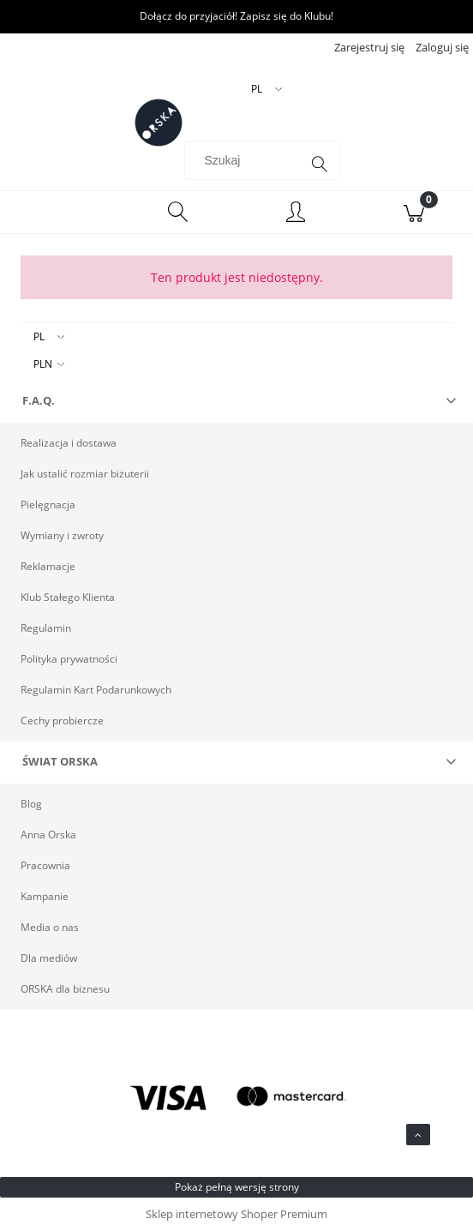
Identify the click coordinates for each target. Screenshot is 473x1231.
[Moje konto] (295, 214)
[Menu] (59, 212)
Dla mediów (49, 958)
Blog (31, 803)
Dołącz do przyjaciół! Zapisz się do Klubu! (236, 16)
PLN (42, 364)
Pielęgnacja (48, 504)
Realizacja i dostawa (69, 442)
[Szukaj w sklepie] (245, 160)
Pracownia (45, 865)
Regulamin (46, 628)
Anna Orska (48, 834)
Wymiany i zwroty (62, 535)
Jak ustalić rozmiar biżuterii (85, 473)
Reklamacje (48, 566)
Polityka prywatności (69, 659)
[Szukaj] (319, 164)
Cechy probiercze (62, 720)
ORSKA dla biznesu (65, 989)
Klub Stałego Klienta (68, 597)
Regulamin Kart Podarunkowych (96, 689)
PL (39, 336)
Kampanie (45, 896)
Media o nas (50, 927)
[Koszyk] (414, 212)
